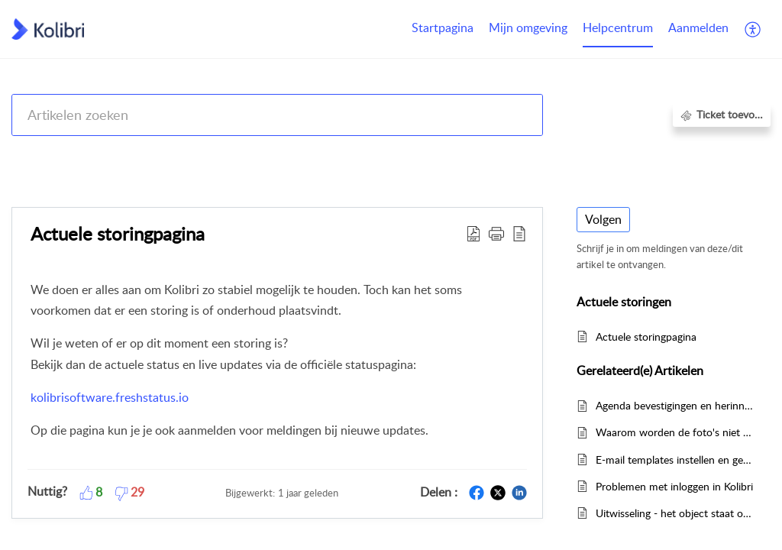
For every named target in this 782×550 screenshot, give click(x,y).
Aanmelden (698, 27)
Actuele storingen (648, 154)
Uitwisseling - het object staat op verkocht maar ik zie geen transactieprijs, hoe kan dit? (675, 513)
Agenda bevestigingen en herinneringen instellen (675, 405)
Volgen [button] (603, 219)
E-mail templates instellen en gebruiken (675, 459)
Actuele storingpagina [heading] (118, 233)
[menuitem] (698, 29)
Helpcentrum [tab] (618, 27)
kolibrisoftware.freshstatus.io (110, 397)
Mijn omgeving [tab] (528, 27)
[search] (277, 115)
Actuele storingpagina (646, 336)
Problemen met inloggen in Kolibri (674, 486)
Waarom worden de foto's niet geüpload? (675, 432)
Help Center (39, 154)
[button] (753, 29)
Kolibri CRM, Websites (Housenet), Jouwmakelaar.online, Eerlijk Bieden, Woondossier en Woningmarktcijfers (337, 154)
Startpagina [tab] (442, 27)
